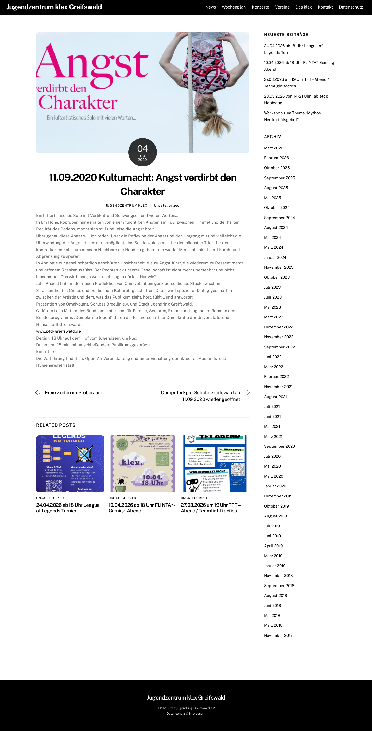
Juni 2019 (272, 536)
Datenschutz (350, 7)
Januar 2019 (274, 565)
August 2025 (276, 188)
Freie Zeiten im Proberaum (74, 392)
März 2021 (273, 436)
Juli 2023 (272, 287)
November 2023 (279, 267)
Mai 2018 (272, 615)
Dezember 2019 (278, 496)
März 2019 (273, 555)
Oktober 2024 (277, 207)
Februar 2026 (276, 158)
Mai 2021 (272, 426)
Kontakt (324, 7)
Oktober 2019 (276, 506)
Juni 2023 (273, 297)
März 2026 (273, 148)
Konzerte (259, 7)
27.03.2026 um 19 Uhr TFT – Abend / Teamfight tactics (210, 507)
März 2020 (273, 476)
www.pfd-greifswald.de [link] (58, 331)
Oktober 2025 (277, 167)
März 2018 (273, 625)
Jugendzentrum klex (127, 205)
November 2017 (278, 635)
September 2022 (279, 346)
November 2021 (278, 386)
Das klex (303, 7)
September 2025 (279, 177)
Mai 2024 (272, 237)
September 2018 (279, 585)
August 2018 (275, 595)
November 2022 (278, 337)
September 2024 (279, 217)
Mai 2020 (272, 466)
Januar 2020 (275, 486)
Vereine (281, 7)
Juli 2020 (272, 456)
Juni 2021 (272, 416)
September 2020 (279, 446)
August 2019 (275, 516)
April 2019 (273, 545)
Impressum (197, 714)
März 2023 (273, 317)
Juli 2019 (272, 526)
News (210, 7)
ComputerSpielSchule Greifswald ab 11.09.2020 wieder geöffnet (200, 396)
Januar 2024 (275, 257)
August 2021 (275, 396)
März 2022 (273, 366)
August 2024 (276, 227)
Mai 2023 (272, 307)
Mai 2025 (272, 197)
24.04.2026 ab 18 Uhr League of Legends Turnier (67, 507)
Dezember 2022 (278, 327)
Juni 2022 (273, 357)
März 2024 (273, 247)
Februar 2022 (276, 376)
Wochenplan (233, 7)
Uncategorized (167, 205)
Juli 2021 (272, 406)
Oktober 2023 (277, 277)
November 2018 (278, 575)
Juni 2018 (272, 605)
